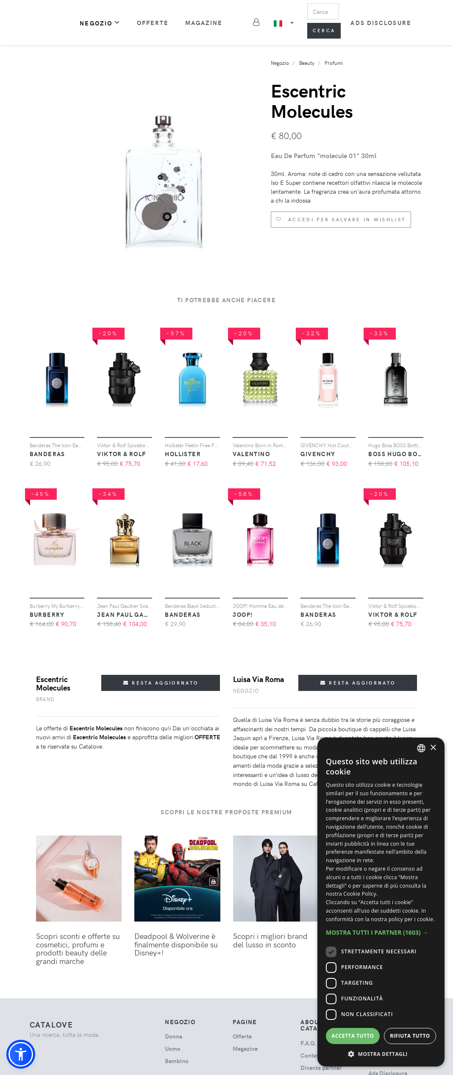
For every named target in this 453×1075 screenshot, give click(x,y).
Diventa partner (321, 1068)
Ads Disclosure (380, 23)
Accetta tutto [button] (352, 1035)
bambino (177, 1061)
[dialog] (381, 902)
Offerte (153, 23)
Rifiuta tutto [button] (410, 1035)
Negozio (100, 22)
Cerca (324, 30)
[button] (20, 1054)
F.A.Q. (308, 1043)
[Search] (323, 11)
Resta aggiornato (160, 683)
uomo (173, 1048)
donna (173, 1036)
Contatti (311, 1055)
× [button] (433, 748)
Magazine (204, 23)
